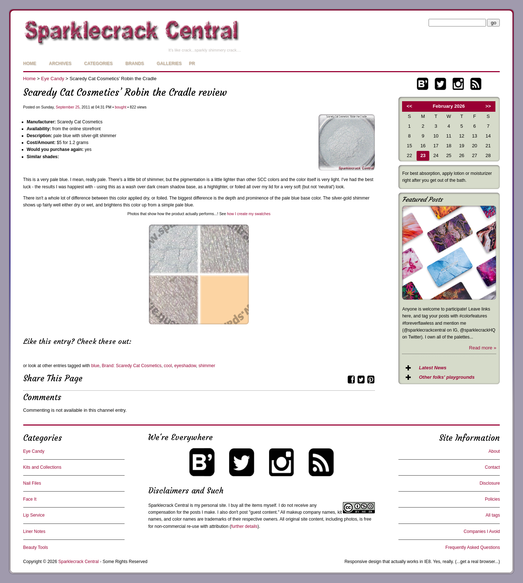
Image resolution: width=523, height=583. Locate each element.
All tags (493, 515)
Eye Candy (52, 78)
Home (29, 63)
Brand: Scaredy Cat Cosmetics (131, 365)
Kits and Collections (42, 467)
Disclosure (489, 483)
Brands (134, 63)
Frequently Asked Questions (472, 547)
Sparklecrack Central (168, 505)
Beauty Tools (35, 547)
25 (77, 107)
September (65, 107)
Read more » (482, 347)
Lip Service (34, 515)
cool (168, 365)
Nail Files (32, 483)
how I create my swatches (249, 214)
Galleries (169, 63)
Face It (30, 499)
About (494, 451)
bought (120, 107)
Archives (60, 63)
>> (488, 106)
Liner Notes (34, 531)
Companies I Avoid (482, 531)
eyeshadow (185, 365)
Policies (492, 499)
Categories (98, 63)
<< (409, 106)
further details (244, 526)
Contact (492, 467)
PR (192, 63)
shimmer (207, 365)
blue (95, 365)
